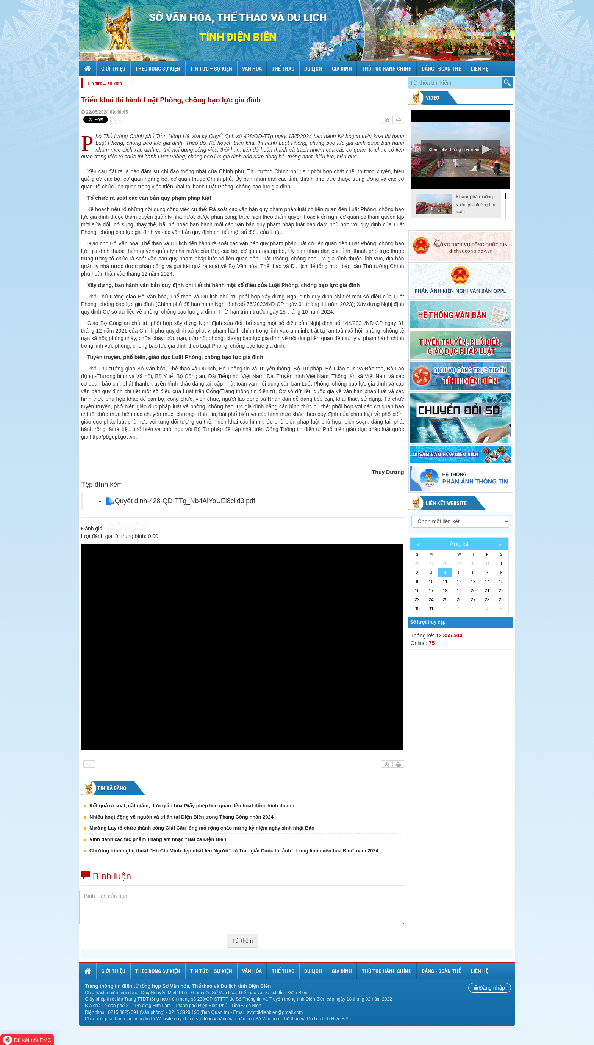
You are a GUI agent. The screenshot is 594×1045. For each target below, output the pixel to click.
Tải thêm (242, 941)
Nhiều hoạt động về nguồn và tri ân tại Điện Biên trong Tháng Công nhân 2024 (181, 817)
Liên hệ (479, 69)
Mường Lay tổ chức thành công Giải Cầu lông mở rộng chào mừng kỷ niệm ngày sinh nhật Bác (201, 828)
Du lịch (313, 69)
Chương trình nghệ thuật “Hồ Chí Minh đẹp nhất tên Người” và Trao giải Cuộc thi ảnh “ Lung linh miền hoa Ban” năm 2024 (233, 851)
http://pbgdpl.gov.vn (113, 437)
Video (432, 98)
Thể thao (283, 69)
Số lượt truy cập (428, 622)
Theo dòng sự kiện (157, 69)
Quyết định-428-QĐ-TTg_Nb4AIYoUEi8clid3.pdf (185, 501)
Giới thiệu (113, 69)
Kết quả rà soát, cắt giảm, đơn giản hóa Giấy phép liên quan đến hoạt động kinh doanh (191, 805)
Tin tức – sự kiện (211, 69)
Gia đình (342, 69)
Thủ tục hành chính (387, 69)
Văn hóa (252, 69)
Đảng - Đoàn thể (441, 69)
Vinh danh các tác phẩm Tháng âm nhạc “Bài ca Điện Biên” (159, 839)
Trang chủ (88, 68)
